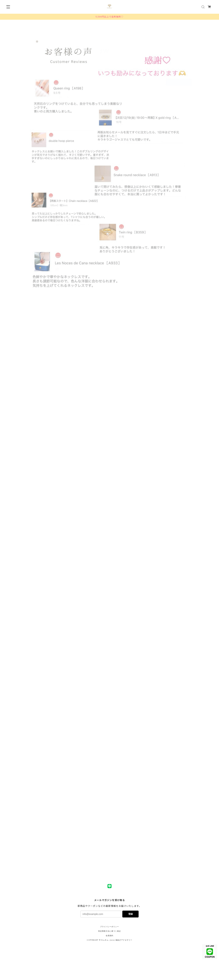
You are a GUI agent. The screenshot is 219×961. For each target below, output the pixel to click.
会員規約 (109, 935)
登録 (130, 914)
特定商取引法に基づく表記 (109, 931)
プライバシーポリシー (109, 926)
